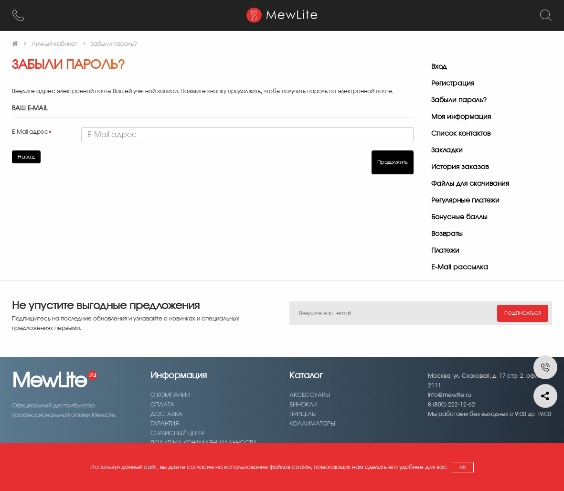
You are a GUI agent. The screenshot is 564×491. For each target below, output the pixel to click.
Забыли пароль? (114, 44)
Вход (439, 67)
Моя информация (461, 117)
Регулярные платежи (465, 200)
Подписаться (522, 313)
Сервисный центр (177, 433)
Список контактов (460, 133)
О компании (170, 395)
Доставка (166, 414)
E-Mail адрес (30, 132)
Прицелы (303, 414)
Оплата (162, 404)
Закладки (447, 150)
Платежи (445, 250)
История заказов (460, 167)
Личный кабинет (54, 44)
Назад (26, 157)
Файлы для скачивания (470, 184)
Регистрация (452, 83)
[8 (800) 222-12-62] (18, 15)
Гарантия (164, 424)
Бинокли (303, 404)
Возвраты (447, 234)
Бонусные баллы (459, 217)
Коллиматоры (312, 424)
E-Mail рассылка (459, 267)
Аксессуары (309, 395)
